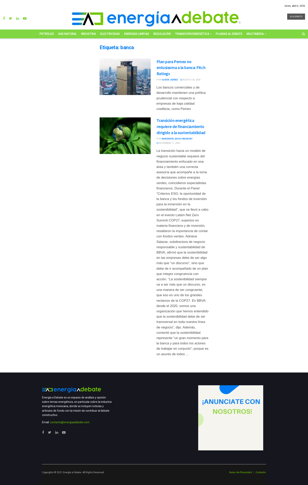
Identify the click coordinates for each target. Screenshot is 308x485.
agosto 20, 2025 (190, 79)
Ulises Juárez (170, 79)
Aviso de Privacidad (240, 472)
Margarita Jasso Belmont (177, 138)
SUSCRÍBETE (296, 16)
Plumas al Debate (229, 33)
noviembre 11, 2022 (168, 143)
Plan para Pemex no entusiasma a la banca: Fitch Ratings (181, 68)
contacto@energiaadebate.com (70, 422)
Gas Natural (67, 33)
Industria (88, 33)
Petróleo (46, 33)
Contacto (261, 472)
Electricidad (110, 33)
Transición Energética (192, 33)
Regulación (162, 33)
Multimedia (255, 33)
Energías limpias (136, 33)
